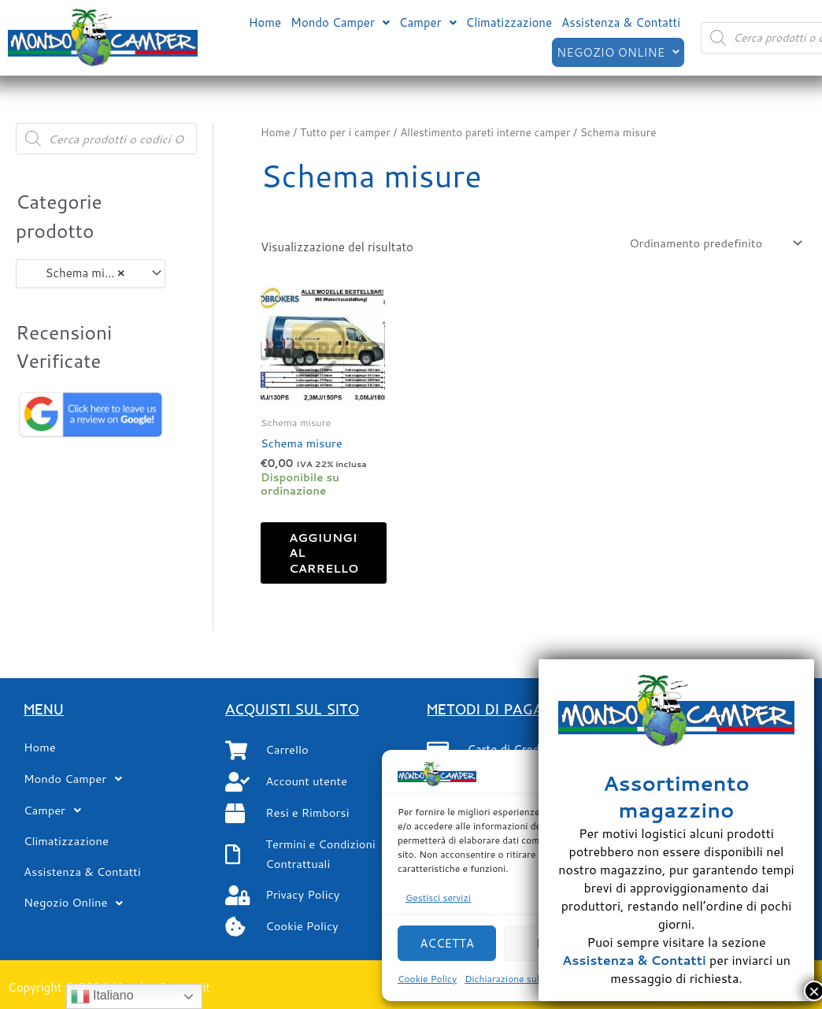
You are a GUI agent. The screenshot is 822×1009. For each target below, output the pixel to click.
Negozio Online (617, 51)
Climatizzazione (509, 22)
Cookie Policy (427, 978)
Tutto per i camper (346, 131)
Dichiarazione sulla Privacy (523, 978)
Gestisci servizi (438, 897)
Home (265, 22)
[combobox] (90, 273)
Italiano (102, 996)
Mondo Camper (340, 22)
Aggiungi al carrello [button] (328, 554)
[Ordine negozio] (711, 243)
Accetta (447, 943)
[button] (340, 22)
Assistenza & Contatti (620, 22)
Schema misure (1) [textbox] (83, 273)
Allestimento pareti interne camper (489, 131)
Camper (428, 22)
